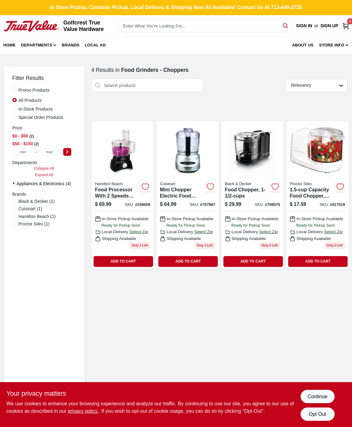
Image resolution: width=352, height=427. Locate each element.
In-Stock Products (36, 109)
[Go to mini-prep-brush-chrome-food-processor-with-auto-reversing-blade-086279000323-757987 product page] (187, 195)
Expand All (44, 175)
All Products (30, 100)
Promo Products (34, 90)
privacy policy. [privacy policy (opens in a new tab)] (83, 411)
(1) (37, 201)
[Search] (285, 25)
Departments (36, 45)
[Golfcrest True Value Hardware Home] (31, 26)
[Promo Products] (14, 90)
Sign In (304, 25)
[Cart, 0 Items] (346, 26)
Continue (317, 396)
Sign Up (329, 25)
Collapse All (44, 168)
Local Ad (95, 45)
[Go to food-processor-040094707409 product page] (122, 195)
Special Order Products (41, 117)
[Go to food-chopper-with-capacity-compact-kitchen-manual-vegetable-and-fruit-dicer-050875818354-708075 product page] (252, 195)
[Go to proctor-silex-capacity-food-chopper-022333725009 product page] (317, 195)
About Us (303, 45)
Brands (71, 45)
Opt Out (317, 414)
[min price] (23, 152)
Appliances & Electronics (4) (44, 183)
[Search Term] (205, 26)
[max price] (49, 152)
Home (9, 45)
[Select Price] (67, 152)
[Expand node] (14, 183)
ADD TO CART (123, 261)
